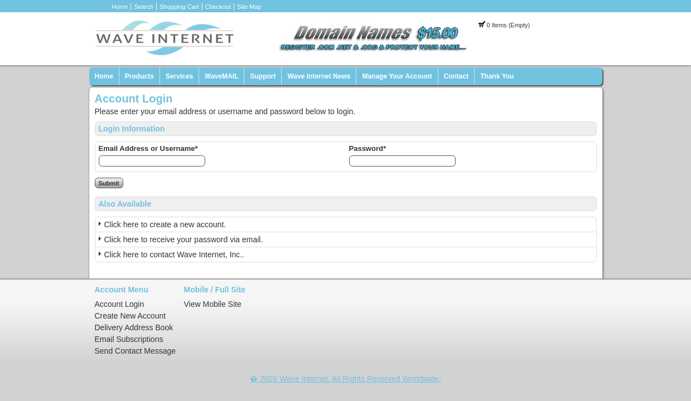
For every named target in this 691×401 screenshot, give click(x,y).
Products (139, 76)
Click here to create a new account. (165, 224)
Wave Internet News (318, 76)
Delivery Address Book (134, 327)
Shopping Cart (179, 6)
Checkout (218, 6)
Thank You (497, 76)
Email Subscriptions (129, 339)
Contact (456, 76)
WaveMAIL (221, 76)
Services (179, 76)
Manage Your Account (397, 76)
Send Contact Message (135, 350)
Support (263, 76)
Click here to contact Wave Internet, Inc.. (174, 254)
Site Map (249, 6)
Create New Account (130, 315)
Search (143, 6)
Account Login (119, 304)
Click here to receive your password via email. (183, 239)
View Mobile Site (212, 304)
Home (120, 6)
